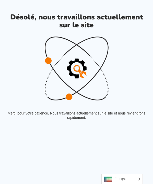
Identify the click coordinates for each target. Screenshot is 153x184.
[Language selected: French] (122, 179)
